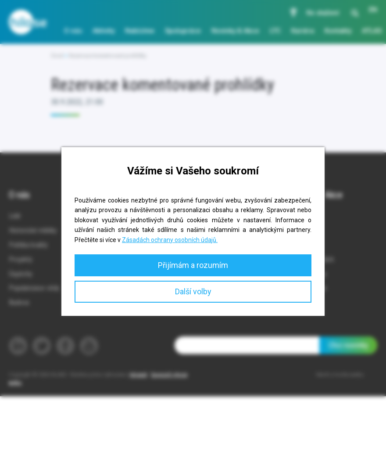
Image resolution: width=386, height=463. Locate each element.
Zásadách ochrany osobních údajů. (170, 239)
